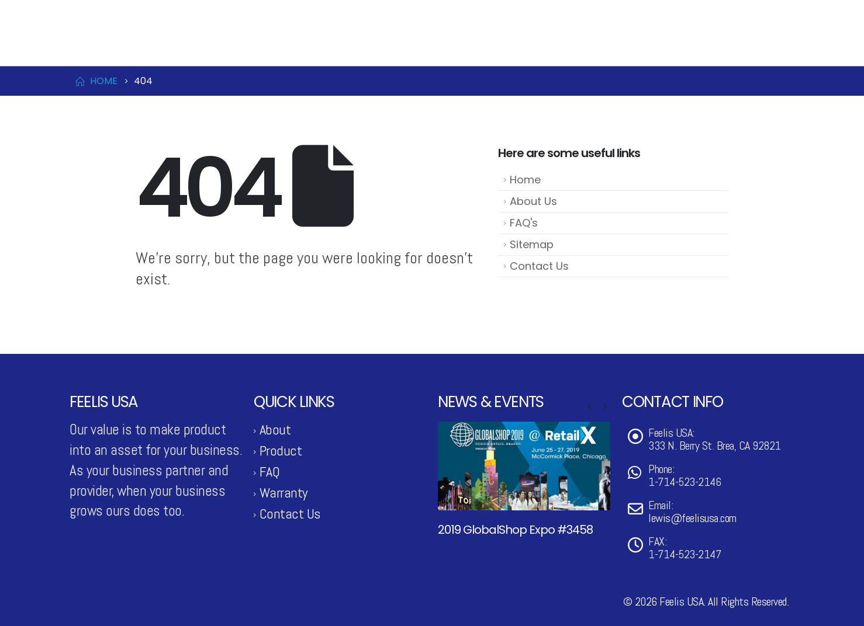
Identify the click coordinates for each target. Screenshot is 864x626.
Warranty (283, 493)
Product (465, 46)
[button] (589, 406)
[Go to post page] (524, 466)
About (275, 429)
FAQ (270, 471)
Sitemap (532, 244)
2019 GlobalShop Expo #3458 (515, 529)
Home (525, 179)
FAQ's (524, 222)
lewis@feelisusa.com (194, 13)
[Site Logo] (128, 45)
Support (744, 46)
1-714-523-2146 (110, 13)
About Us (533, 201)
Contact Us (663, 46)
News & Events (564, 46)
